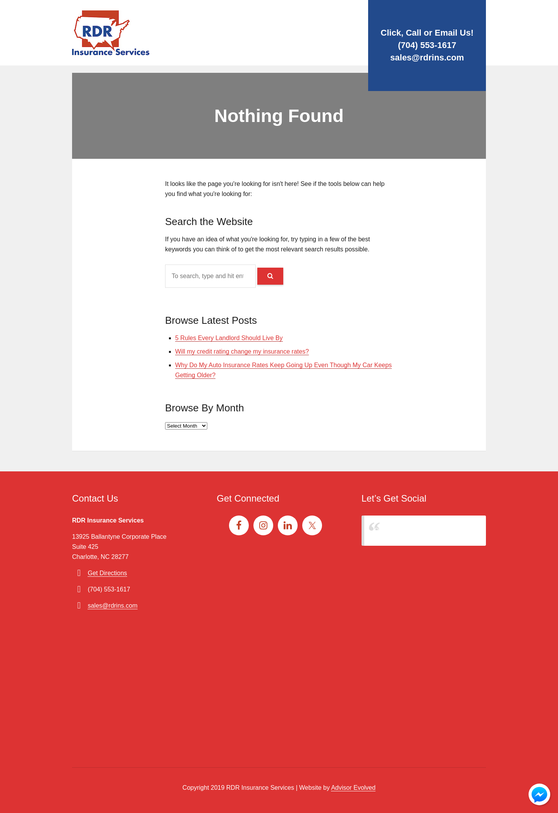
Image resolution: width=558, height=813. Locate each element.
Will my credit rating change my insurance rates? (242, 351)
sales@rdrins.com (427, 57)
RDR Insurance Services (408, 530)
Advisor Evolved (353, 787)
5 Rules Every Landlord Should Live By (229, 338)
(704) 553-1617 (427, 45)
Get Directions (107, 573)
